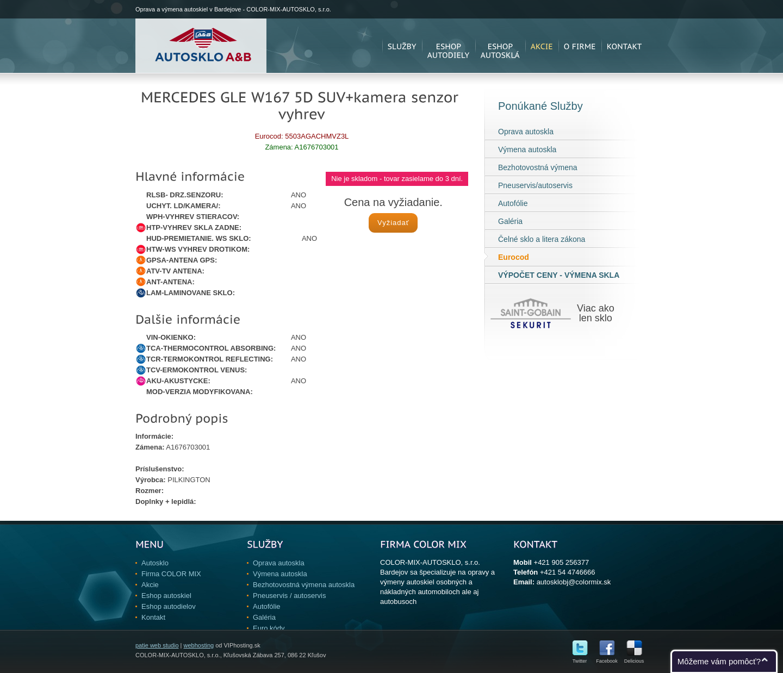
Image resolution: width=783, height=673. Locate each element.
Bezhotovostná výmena (537, 167)
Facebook (607, 658)
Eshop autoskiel (166, 595)
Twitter (580, 658)
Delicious (634, 658)
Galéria (510, 221)
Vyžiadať (393, 223)
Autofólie (512, 203)
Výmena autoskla (527, 149)
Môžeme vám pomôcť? (719, 661)
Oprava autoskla (526, 131)
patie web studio (157, 645)
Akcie (150, 585)
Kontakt (153, 617)
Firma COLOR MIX (171, 574)
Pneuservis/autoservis (535, 185)
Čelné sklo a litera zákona (541, 239)
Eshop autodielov (168, 606)
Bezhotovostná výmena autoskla (304, 585)
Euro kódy (269, 628)
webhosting (198, 645)
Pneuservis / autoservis (289, 595)
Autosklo (155, 563)
